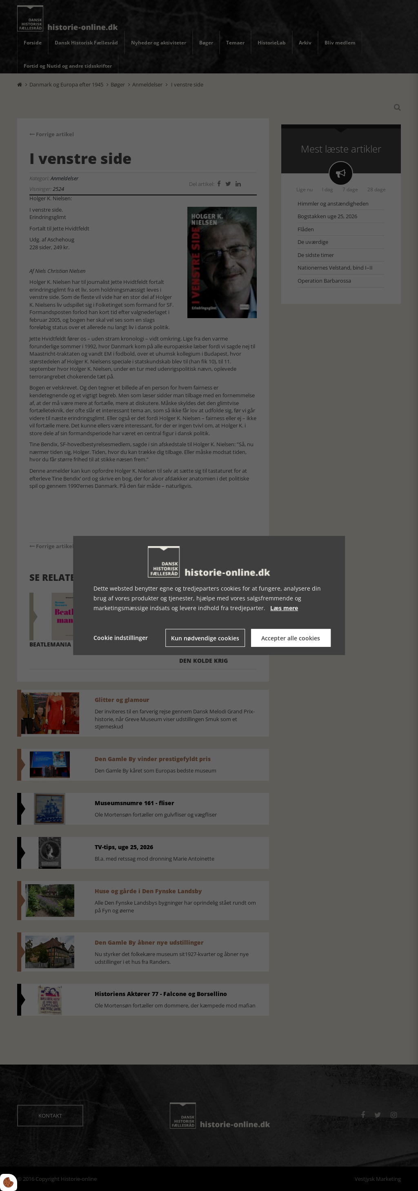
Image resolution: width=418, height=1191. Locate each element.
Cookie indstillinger (120, 638)
